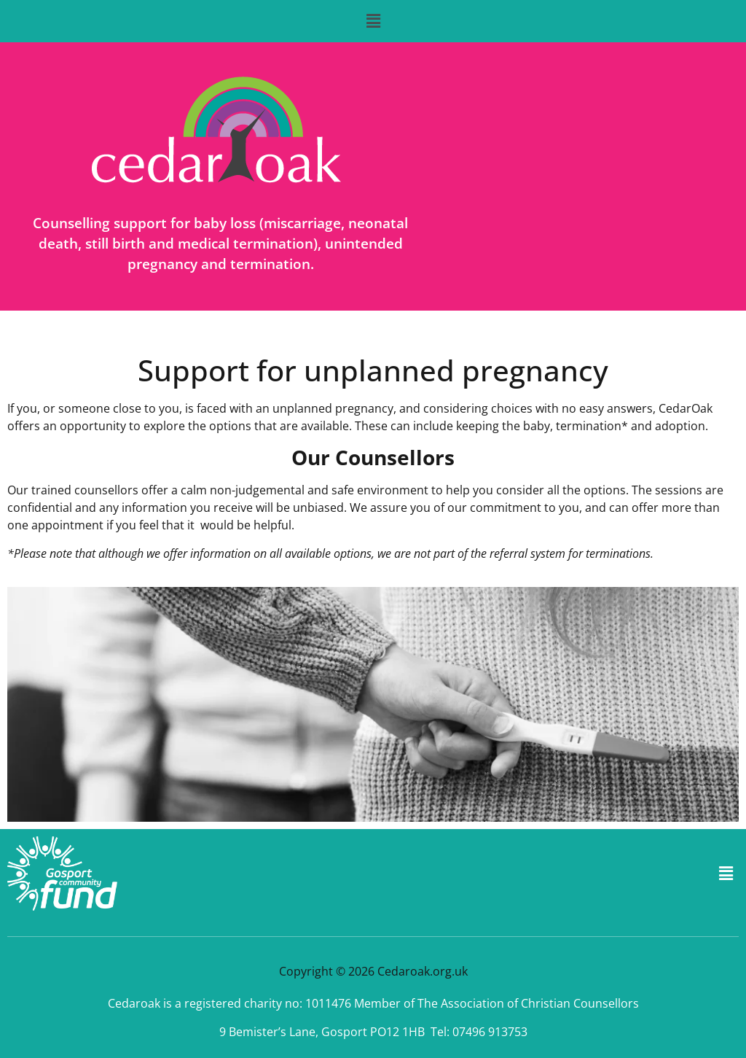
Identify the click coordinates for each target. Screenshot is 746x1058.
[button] (373, 21)
